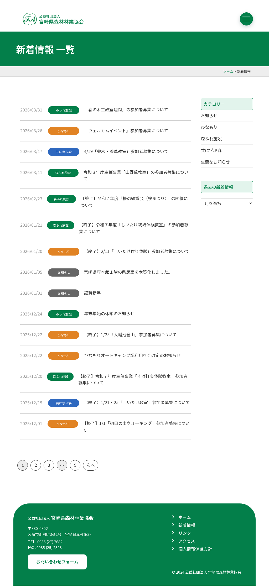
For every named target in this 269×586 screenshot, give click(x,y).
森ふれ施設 (64, 110)
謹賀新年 (92, 293)
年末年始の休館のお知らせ (109, 313)
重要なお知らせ (215, 163)
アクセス (186, 541)
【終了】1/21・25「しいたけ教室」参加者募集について (137, 402)
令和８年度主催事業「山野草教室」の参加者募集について (136, 175)
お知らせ (64, 272)
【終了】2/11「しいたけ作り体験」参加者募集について (137, 251)
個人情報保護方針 (195, 549)
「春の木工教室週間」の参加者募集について (126, 109)
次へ (90, 465)
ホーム (184, 518)
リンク (184, 533)
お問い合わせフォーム (57, 562)
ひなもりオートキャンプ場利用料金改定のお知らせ (132, 355)
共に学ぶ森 (64, 152)
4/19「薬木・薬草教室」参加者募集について (126, 151)
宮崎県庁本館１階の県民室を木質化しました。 (128, 272)
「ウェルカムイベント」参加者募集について (126, 130)
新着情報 (186, 525)
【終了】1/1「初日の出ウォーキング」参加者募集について (136, 427)
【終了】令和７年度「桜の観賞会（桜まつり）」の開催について (134, 201)
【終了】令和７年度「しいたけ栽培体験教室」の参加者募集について (134, 228)
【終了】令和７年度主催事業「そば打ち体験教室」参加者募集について (133, 379)
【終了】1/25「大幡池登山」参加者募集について (130, 334)
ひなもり (64, 131)
